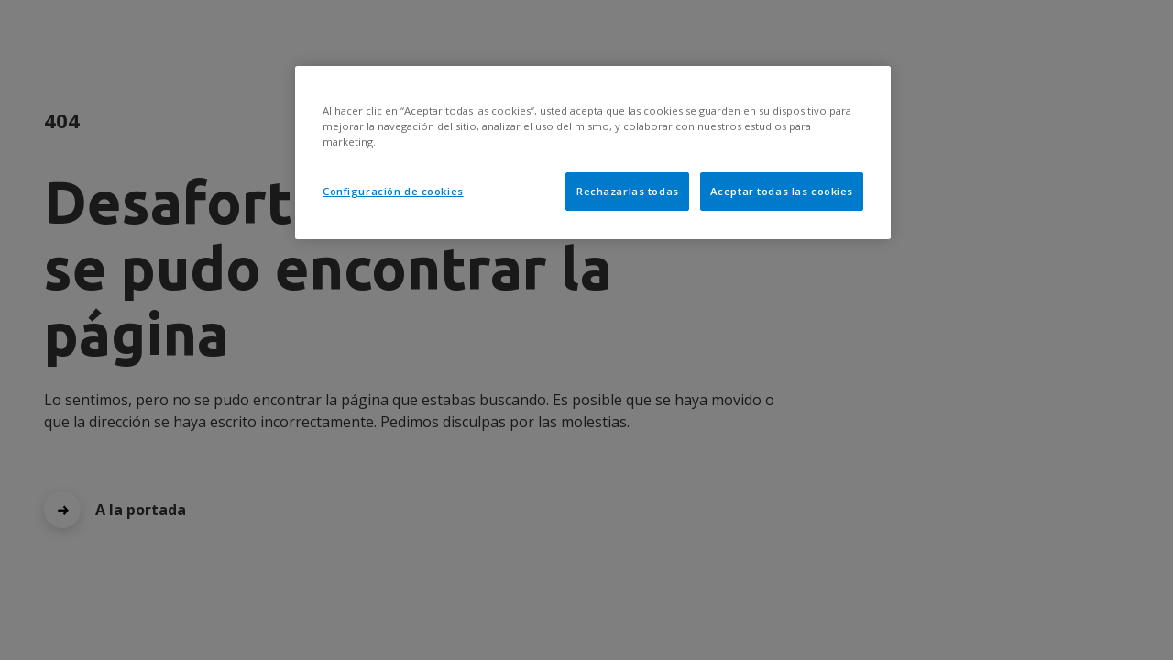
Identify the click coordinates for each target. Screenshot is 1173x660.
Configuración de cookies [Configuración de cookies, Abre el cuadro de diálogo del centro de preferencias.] (393, 191)
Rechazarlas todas (627, 191)
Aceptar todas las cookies (781, 191)
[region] (593, 152)
